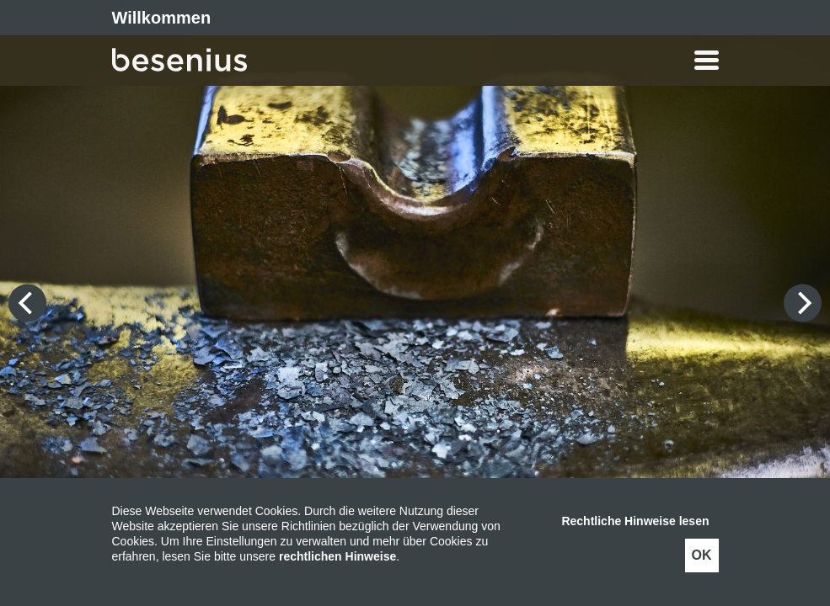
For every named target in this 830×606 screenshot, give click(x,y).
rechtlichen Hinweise (337, 556)
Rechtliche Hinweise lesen (635, 521)
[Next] (803, 303)
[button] (483, 60)
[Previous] (27, 303)
